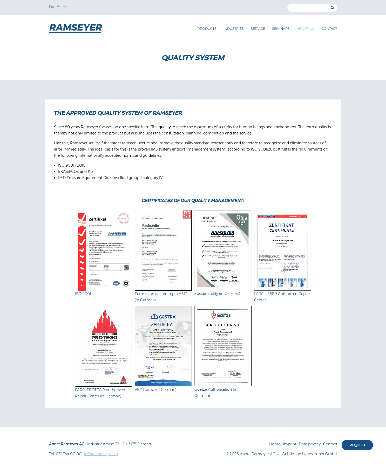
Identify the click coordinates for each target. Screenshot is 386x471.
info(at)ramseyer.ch (101, 454)
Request (357, 445)
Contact (329, 28)
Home (274, 444)
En (65, 6)
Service (258, 28)
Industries (234, 28)
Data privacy (310, 444)
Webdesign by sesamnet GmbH (309, 454)
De (51, 6)
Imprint (289, 444)
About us (305, 28)
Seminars (281, 28)
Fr (58, 6)
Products (207, 28)
